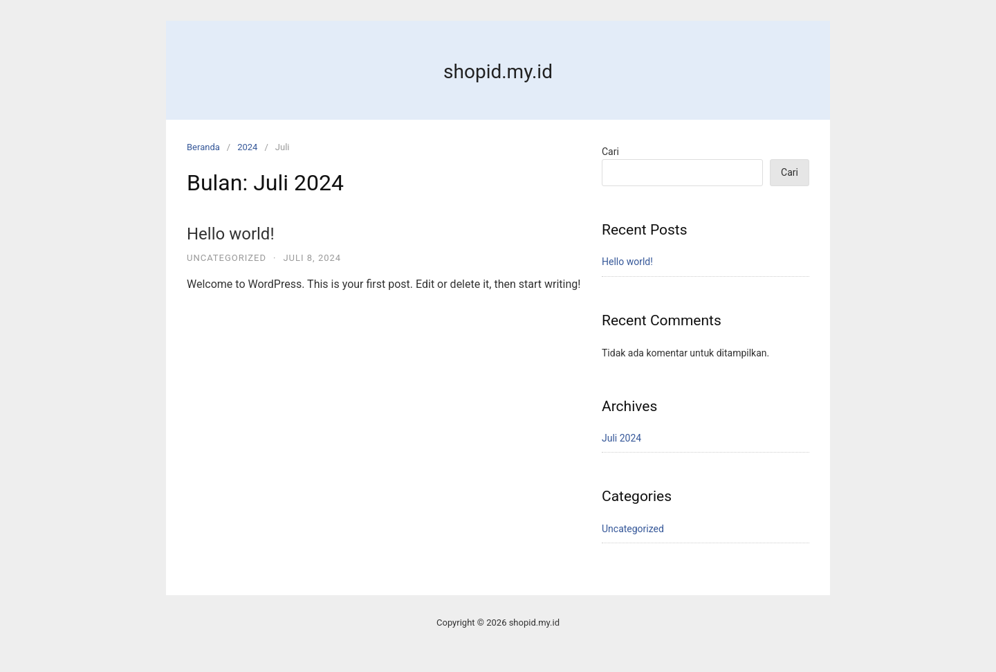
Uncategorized (226, 258)
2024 (247, 147)
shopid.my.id (498, 71)
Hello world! (231, 234)
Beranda (203, 147)
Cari (610, 151)
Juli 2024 (621, 438)
